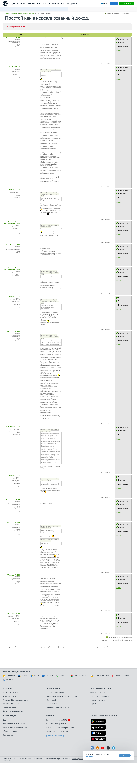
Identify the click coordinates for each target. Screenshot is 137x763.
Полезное (8, 688)
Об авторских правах (80, 759)
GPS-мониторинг (79, 676)
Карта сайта (8, 735)
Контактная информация (100, 696)
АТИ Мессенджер (100, 676)
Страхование (52, 704)
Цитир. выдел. (123, 39)
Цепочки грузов (120, 675)
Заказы (23, 675)
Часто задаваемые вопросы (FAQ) (60, 728)
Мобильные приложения (104, 716)
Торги (35, 675)
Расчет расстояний (11, 692)
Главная (7, 13)
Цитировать (122, 42)
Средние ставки (9, 707)
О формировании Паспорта (58, 707)
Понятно (125, 755)
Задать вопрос (55, 736)
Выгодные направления (13, 711)
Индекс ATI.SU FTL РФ (11, 704)
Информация (9, 716)
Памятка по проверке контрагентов (62, 696)
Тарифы (93, 704)
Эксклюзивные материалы (14, 724)
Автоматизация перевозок (17, 672)
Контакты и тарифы (100, 688)
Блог (5, 720)
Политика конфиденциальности (16, 728)
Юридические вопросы (27, 13)
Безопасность (54, 688)
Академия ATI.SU (10, 696)
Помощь (50, 716)
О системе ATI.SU (97, 692)
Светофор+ (51, 700)
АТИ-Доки (61, 676)
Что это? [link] (89, 757)
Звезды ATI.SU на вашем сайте (15, 700)
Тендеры (47, 675)
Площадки (9, 675)
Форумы (14, 13)
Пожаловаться (123, 46)
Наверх (118, 50)
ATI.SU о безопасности (56, 692)
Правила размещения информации (117, 13)
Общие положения (10, 731)
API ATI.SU (8, 680)
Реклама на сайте (97, 700)
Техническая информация (57, 731)
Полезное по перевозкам (56, 724)
